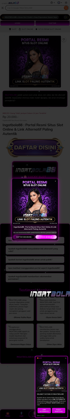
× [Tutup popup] (55, 181)
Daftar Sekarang (24, 237)
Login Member (46, 237)
